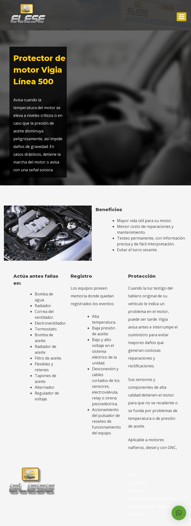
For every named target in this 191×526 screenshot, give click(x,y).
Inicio (132, 475)
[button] (179, 513)
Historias (135, 491)
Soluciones (137, 483)
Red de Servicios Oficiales (150, 506)
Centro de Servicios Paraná (151, 498)
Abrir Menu (181, 16)
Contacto (135, 514)
